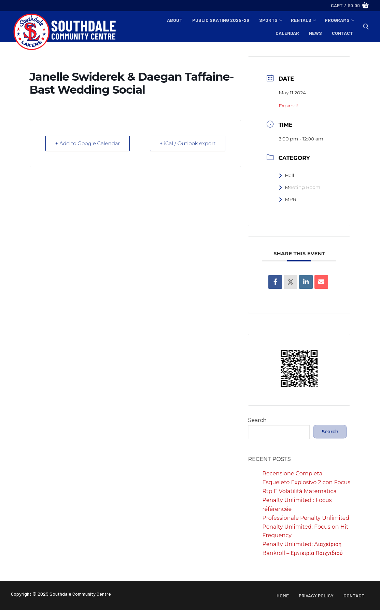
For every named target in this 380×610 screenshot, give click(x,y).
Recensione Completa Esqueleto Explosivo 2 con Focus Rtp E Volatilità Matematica (306, 482)
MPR (287, 199)
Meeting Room (299, 187)
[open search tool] (366, 27)
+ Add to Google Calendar (87, 143)
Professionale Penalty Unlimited (305, 518)
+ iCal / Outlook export (188, 143)
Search (257, 420)
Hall (286, 175)
